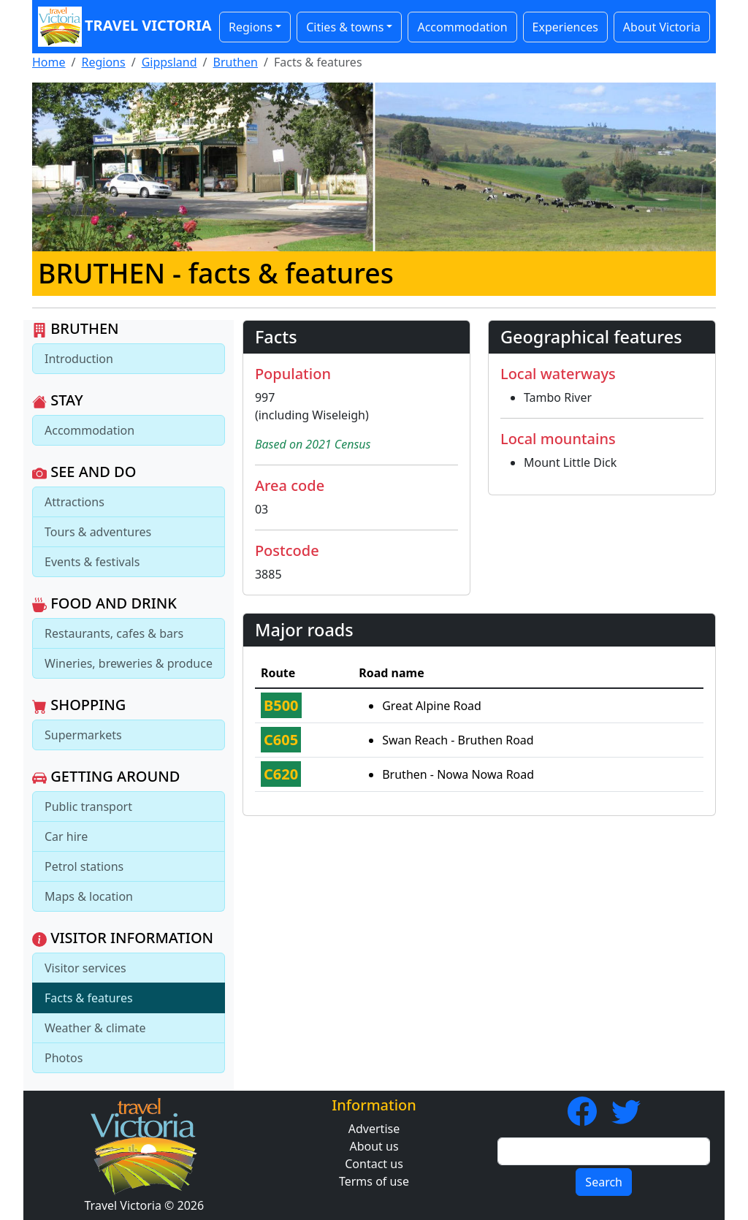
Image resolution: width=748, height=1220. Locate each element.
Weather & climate (95, 1028)
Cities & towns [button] (344, 27)
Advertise (374, 1129)
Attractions (74, 502)
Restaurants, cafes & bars (114, 633)
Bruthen (235, 62)
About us (373, 1146)
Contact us (374, 1164)
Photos (64, 1058)
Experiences (565, 27)
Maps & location (89, 896)
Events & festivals (92, 562)
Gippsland (169, 62)
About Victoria (662, 27)
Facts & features (89, 998)
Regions (103, 62)
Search (603, 1182)
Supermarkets (83, 735)
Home (49, 62)
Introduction (79, 359)
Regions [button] (250, 27)
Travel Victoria (121, 27)
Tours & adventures (98, 532)
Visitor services (85, 968)
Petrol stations (84, 866)
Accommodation (462, 27)
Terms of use (374, 1181)
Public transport (88, 806)
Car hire (66, 836)
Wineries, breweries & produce (129, 663)
